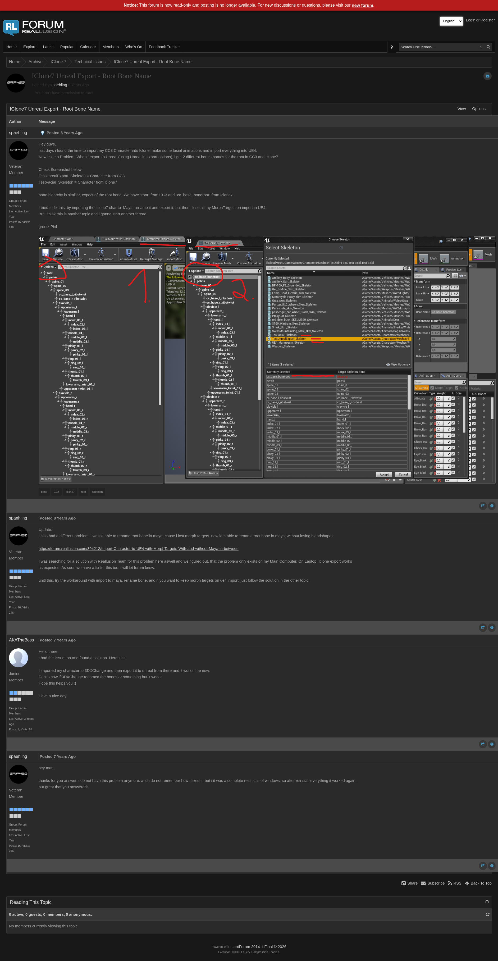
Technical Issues (90, 62)
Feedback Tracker (164, 46)
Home (11, 46)
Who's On (133, 46)
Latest (48, 46)
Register (487, 20)
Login (471, 20)
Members (110, 46)
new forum (362, 5)
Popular (67, 46)
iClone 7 (58, 62)
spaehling (59, 85)
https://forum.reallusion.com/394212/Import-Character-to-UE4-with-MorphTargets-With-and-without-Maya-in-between (139, 548)
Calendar (88, 46)
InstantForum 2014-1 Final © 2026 (256, 947)
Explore (30, 46)
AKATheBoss (21, 640)
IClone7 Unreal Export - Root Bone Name (152, 62)
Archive (36, 62)
